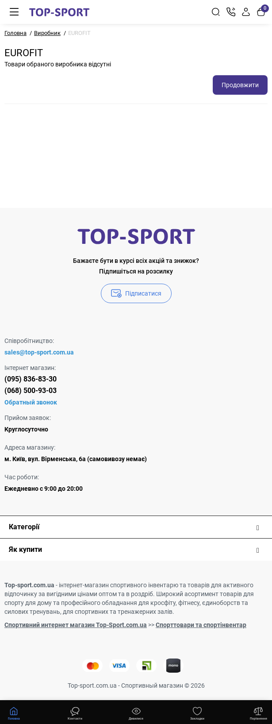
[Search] (215, 12)
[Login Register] (246, 12)
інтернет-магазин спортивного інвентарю (118, 585)
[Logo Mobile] (59, 12)
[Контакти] (231, 12)
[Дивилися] (74, 712)
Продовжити (240, 85)
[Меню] (14, 12)
